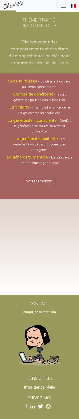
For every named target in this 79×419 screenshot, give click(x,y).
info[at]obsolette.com (39, 312)
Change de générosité (33, 94)
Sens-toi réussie (22, 81)
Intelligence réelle (39, 387)
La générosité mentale (27, 157)
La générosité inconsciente (31, 120)
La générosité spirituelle (36, 138)
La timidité (19, 107)
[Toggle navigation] (67, 6)
